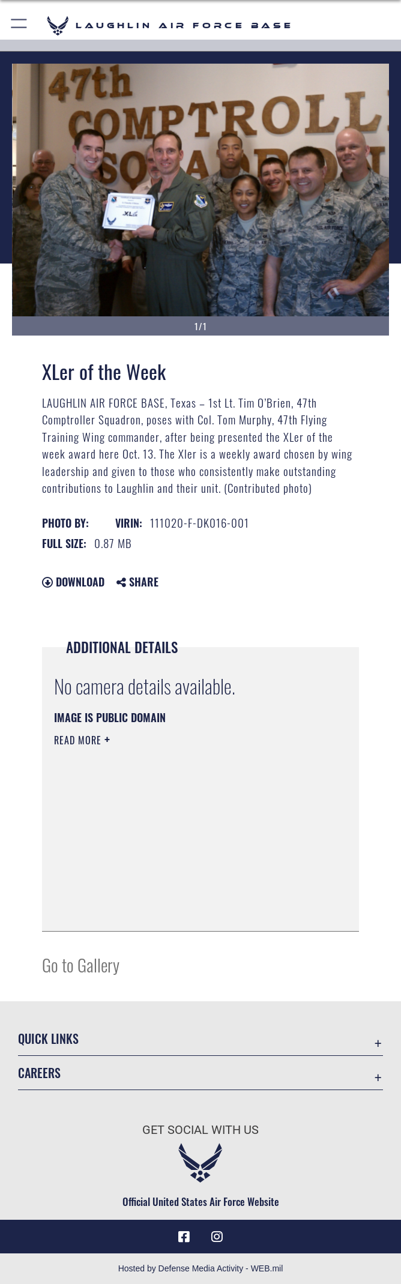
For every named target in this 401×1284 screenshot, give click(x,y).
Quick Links (48, 1038)
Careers (39, 1073)
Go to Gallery (80, 964)
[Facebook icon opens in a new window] (184, 1237)
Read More (79, 740)
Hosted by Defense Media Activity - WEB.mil (200, 1268)
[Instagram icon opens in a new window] (217, 1237)
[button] (19, 25)
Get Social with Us (200, 1130)
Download (73, 581)
